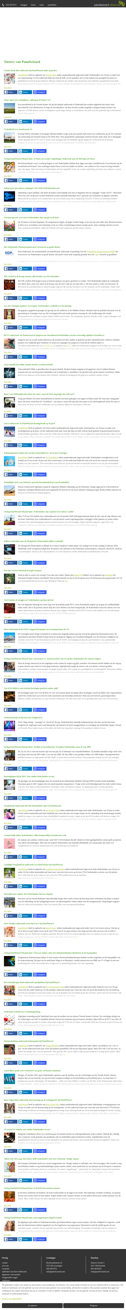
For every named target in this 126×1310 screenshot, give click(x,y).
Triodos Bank (51, 75)
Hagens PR (78, 575)
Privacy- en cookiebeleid (12, 1299)
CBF (96, 254)
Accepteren (32, 1305)
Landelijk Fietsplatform (55, 869)
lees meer (7, 88)
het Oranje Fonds (52, 810)
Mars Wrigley (51, 928)
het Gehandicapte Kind (55, 987)
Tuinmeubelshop (52, 1046)
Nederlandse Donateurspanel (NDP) (101, 252)
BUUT (69, 346)
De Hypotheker (52, 457)
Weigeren (93, 1305)
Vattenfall (109, 575)
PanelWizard (23, 75)
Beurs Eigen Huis (53, 1104)
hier (66, 581)
